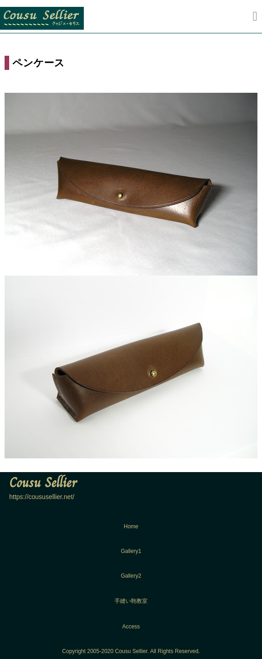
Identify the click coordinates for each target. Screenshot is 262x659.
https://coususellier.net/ (41, 496)
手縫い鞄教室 (131, 601)
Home (131, 526)
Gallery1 (131, 551)
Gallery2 (131, 576)
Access (131, 626)
